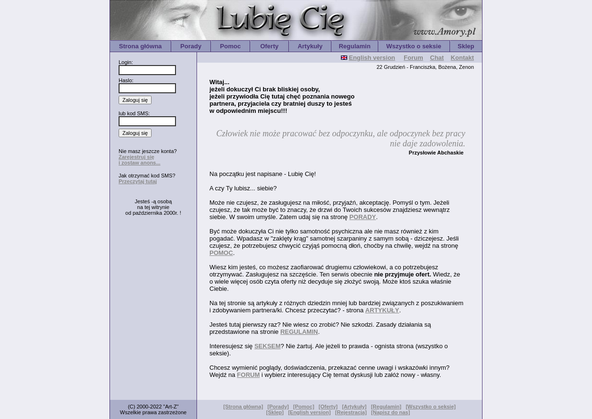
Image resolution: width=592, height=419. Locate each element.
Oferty (269, 46)
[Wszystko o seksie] (431, 406)
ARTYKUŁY (382, 310)
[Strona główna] (243, 406)
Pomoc (230, 46)
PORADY (363, 217)
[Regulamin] (386, 406)
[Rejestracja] (351, 412)
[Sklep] (275, 412)
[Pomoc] (303, 406)
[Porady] (278, 406)
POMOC (221, 252)
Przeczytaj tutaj (138, 181)
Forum (413, 57)
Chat (437, 57)
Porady (190, 46)
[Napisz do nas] (390, 412)
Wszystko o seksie (413, 46)
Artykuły (309, 46)
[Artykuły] (354, 406)
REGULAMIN (299, 331)
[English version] (309, 412)
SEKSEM (267, 346)
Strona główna (140, 46)
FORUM (248, 374)
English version (372, 57)
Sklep (466, 46)
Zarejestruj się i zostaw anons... (139, 159)
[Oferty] (328, 406)
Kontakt (462, 57)
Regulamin (354, 46)
